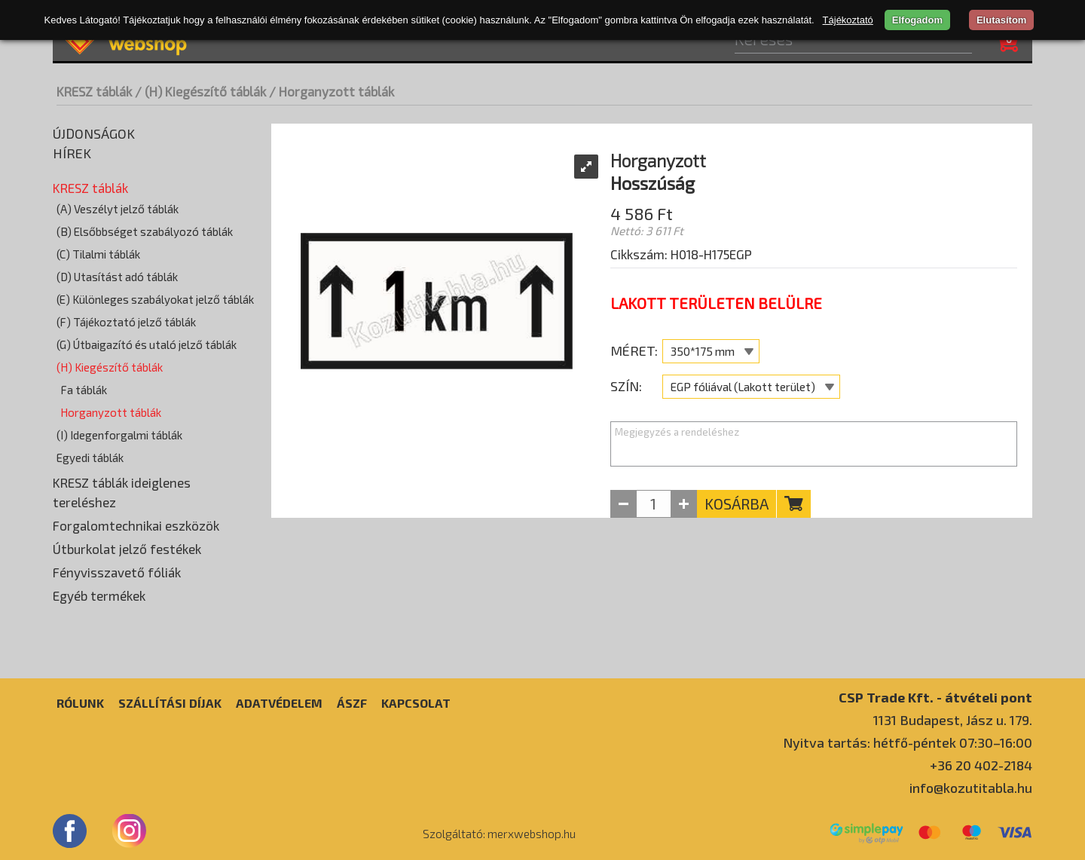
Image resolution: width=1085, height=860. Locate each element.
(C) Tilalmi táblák (98, 254)
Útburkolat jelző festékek (127, 548)
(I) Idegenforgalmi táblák (119, 435)
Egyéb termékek (99, 595)
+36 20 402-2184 (981, 765)
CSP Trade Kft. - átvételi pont (935, 697)
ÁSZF (352, 703)
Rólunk (80, 703)
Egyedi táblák (90, 457)
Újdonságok (94, 133)
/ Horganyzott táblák (331, 91)
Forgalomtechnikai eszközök (136, 525)
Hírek (72, 153)
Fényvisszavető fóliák (117, 572)
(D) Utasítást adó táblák (117, 276)
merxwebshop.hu (531, 833)
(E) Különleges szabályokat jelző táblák (155, 299)
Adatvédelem (279, 703)
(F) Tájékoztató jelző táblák (126, 322)
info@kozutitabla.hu (970, 787)
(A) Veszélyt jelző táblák (118, 209)
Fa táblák (83, 389)
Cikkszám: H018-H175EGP (681, 254)
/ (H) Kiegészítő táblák (200, 91)
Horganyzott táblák (110, 412)
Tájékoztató (848, 20)
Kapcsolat (416, 703)
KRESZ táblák (94, 91)
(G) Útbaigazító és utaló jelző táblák (147, 344)
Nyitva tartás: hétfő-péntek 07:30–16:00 (907, 742)
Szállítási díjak (170, 703)
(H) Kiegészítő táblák (110, 367)
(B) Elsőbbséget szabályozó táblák (145, 231)
